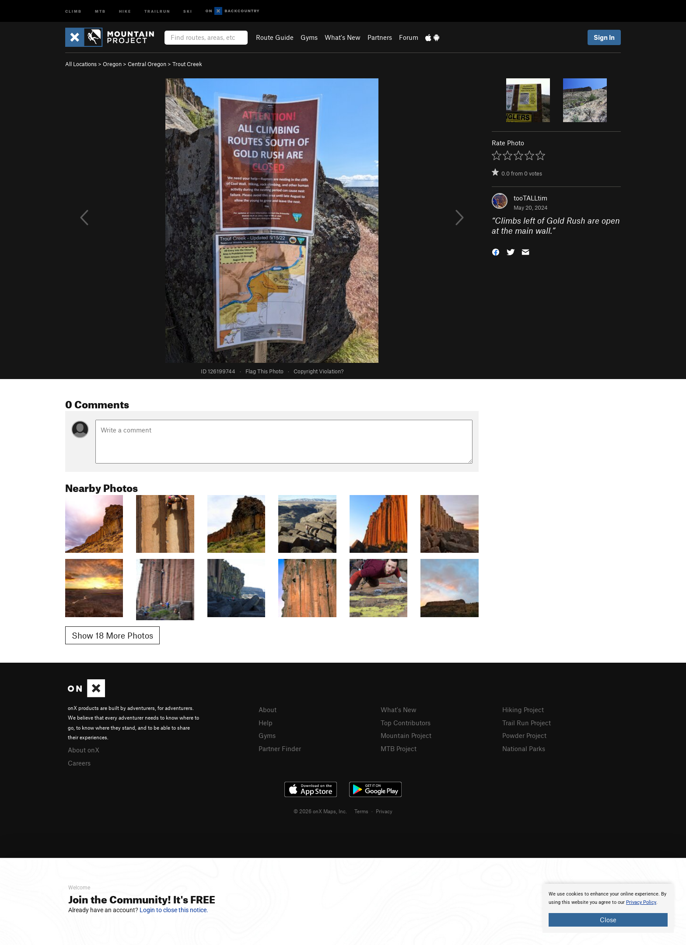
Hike (125, 11)
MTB (100, 11)
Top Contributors (405, 723)
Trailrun (157, 11)
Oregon (112, 63)
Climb (73, 11)
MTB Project (398, 748)
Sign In (604, 37)
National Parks (523, 748)
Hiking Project (523, 709)
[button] (496, 251)
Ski (187, 11)
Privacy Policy (641, 902)
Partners (380, 37)
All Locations (81, 63)
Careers (79, 763)
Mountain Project (406, 735)
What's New (342, 37)
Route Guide (275, 37)
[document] (608, 908)
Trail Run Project (526, 723)
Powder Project (524, 735)
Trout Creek (187, 63)
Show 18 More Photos (112, 635)
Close (608, 920)
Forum (408, 37)
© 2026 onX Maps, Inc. (320, 811)
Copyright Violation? (318, 371)
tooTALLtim (530, 198)
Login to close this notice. (174, 909)
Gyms (309, 37)
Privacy (384, 811)
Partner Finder (280, 748)
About (267, 709)
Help (266, 723)
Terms (361, 811)
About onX (83, 750)
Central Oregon (147, 63)
